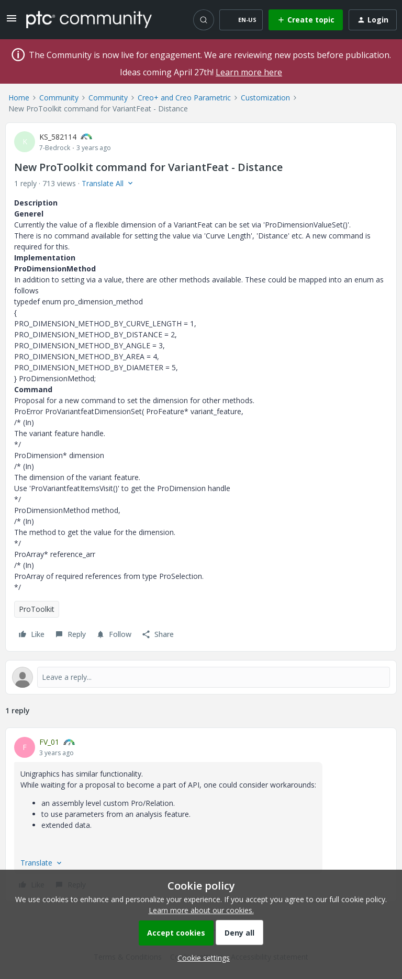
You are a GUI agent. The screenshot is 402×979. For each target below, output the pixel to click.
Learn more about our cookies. (201, 910)
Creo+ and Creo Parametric (184, 98)
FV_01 (49, 742)
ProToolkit (36, 609)
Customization (265, 98)
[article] (201, 814)
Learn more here (249, 72)
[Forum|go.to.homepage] (89, 19)
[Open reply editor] (201, 677)
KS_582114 (57, 137)
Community (59, 98)
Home (18, 98)
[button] (11, 22)
